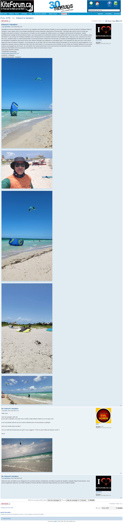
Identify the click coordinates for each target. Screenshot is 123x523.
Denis (5, 410)
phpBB (55, 521)
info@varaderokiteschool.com (10, 53)
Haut (120, 405)
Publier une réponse (5, 21)
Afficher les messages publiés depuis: (44, 500)
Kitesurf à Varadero (25, 18)
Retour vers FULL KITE (7, 507)
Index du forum (7, 518)
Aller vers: (98, 508)
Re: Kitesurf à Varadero (10, 408)
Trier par (70, 500)
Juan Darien (7, 26)
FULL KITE (5, 18)
